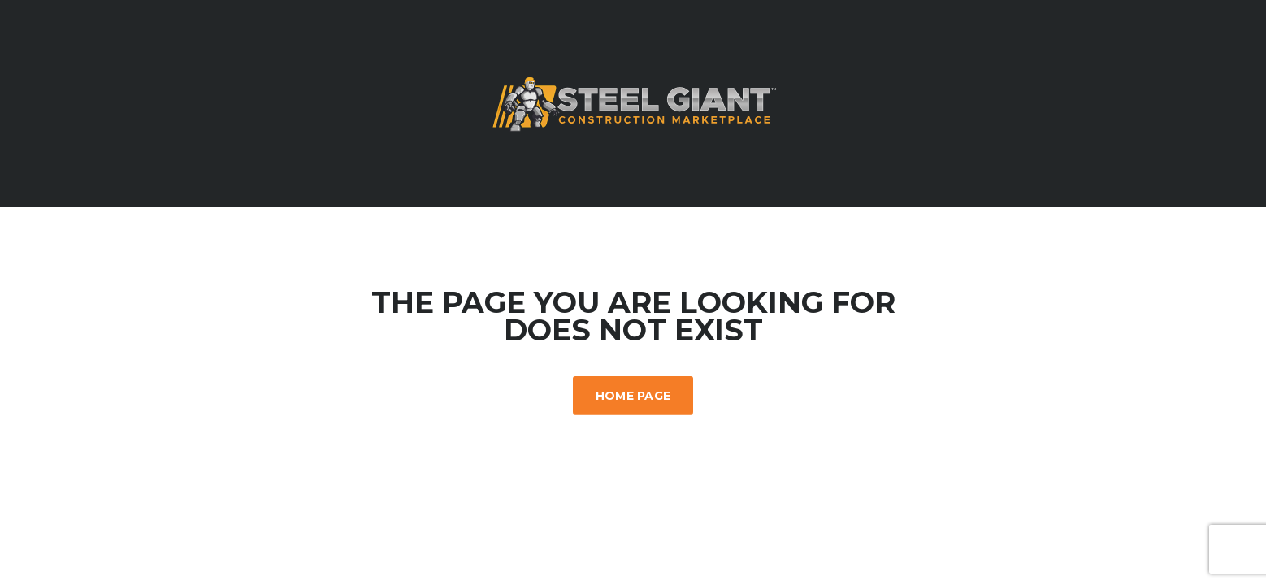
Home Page (633, 395)
